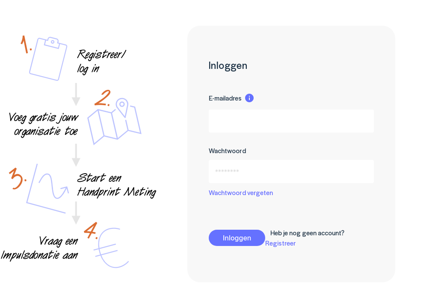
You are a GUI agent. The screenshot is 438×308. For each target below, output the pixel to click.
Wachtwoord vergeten (241, 192)
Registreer (280, 242)
